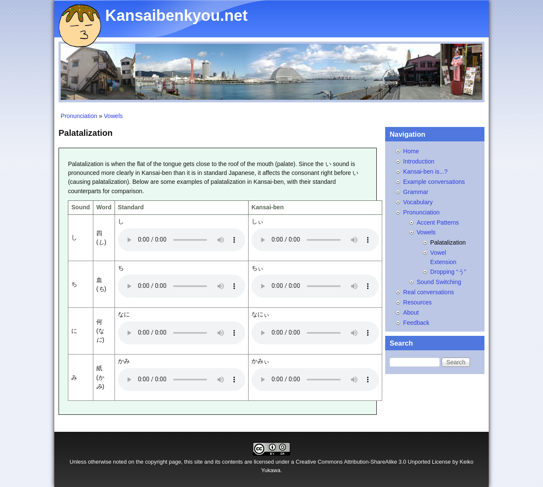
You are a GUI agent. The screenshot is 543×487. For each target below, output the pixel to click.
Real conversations (428, 292)
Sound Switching (439, 282)
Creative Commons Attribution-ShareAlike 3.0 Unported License (373, 462)
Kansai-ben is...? (425, 171)
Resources (417, 302)
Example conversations (434, 181)
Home (411, 151)
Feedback (416, 322)
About (411, 312)
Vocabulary (418, 202)
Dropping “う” (448, 271)
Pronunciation (79, 116)
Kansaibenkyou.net (176, 15)
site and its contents (218, 462)
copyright (156, 462)
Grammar (415, 192)
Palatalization (448, 242)
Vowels (113, 116)
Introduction (418, 161)
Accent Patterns (438, 222)
